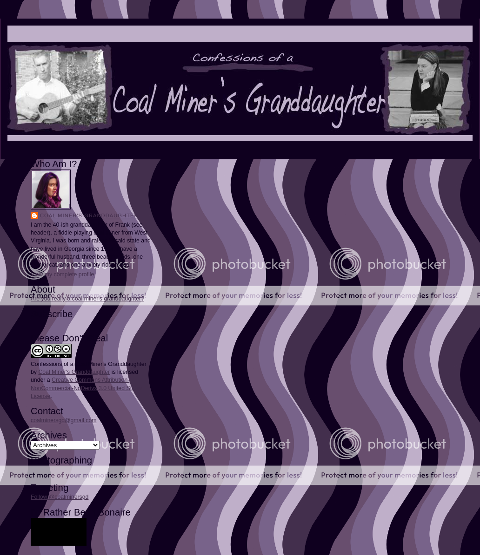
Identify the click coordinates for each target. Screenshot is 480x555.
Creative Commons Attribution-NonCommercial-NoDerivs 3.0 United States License (86, 388)
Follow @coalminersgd (59, 497)
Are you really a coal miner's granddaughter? (87, 298)
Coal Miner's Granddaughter (89, 215)
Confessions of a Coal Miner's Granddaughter (89, 364)
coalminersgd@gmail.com (63, 420)
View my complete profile (62, 274)
